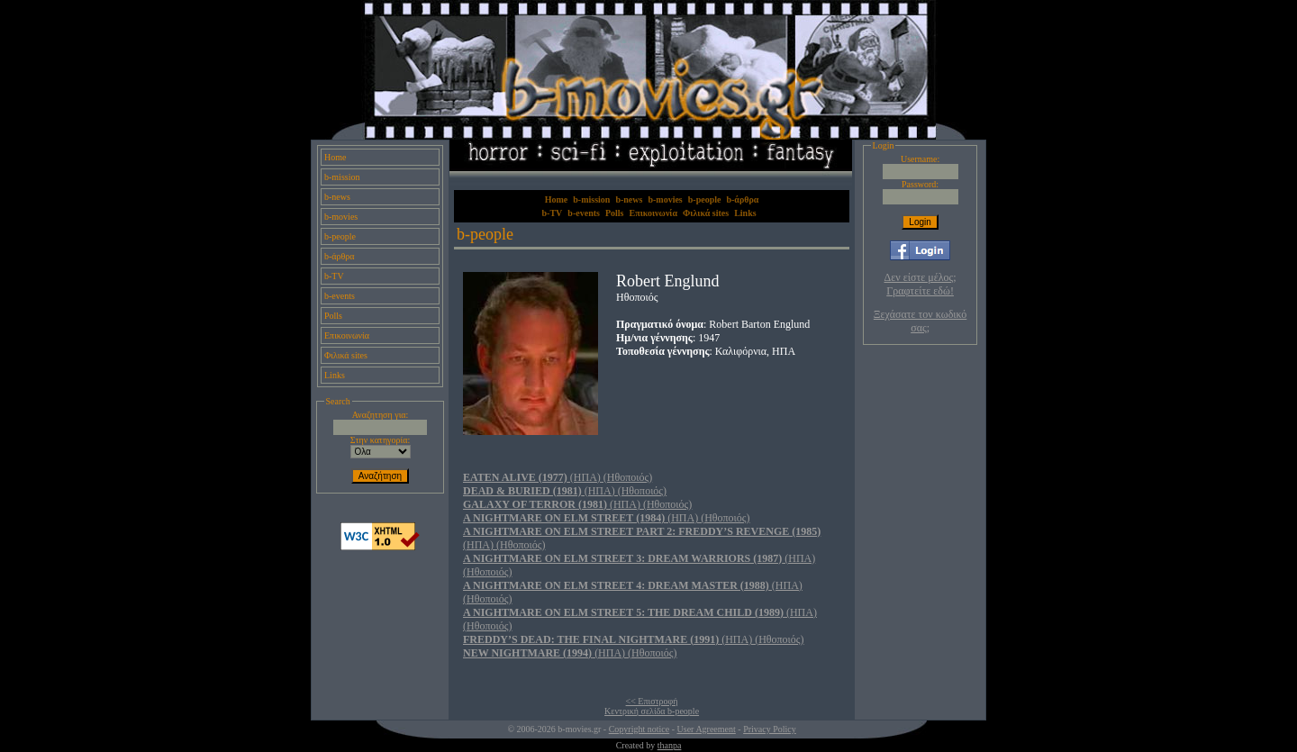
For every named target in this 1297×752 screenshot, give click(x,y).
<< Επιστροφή (652, 701)
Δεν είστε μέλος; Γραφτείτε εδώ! (920, 284)
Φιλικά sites (345, 355)
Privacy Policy (769, 729)
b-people (340, 236)
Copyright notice (639, 729)
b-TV (334, 276)
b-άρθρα (339, 256)
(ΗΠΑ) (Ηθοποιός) (557, 477)
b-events (339, 296)
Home (335, 157)
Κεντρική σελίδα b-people (651, 711)
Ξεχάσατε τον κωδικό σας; (920, 321)
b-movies (341, 217)
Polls (333, 316)
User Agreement (706, 729)
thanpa (670, 745)
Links (334, 375)
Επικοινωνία (346, 335)
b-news (337, 197)
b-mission (341, 177)
